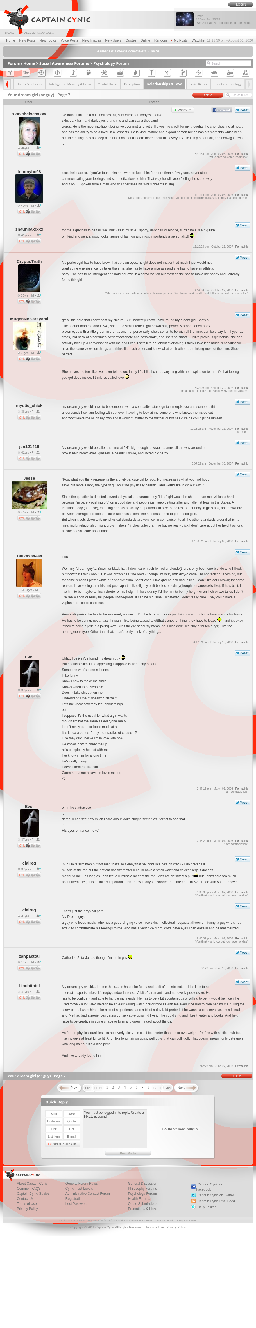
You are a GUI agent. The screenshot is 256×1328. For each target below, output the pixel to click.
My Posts (179, 40)
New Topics (47, 40)
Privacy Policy (27, 1209)
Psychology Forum (111, 63)
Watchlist (198, 40)
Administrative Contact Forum (87, 1194)
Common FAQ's (28, 1189)
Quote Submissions (142, 1204)
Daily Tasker (207, 1207)
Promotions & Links (142, 1209)
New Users (113, 40)
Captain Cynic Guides (33, 1194)
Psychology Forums (142, 1194)
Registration (74, 1199)
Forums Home (21, 63)
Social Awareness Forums (64, 63)
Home (10, 40)
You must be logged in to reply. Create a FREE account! (115, 1128)
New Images (91, 40)
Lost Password (76, 1204)
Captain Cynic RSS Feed (216, 1201)
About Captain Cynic (32, 1183)
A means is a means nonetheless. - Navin (128, 51)
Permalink (241, 153)
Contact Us (25, 1199)
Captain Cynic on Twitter (216, 1195)
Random (160, 40)
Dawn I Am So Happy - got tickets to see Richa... (224, 19)
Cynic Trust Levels (79, 1189)
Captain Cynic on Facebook (209, 1186)
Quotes (131, 40)
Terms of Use (27, 1204)
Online (145, 40)
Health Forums (139, 1199)
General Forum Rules (81, 1183)
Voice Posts (69, 40)
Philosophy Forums (142, 1189)
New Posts (27, 40)
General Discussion (142, 1183)
